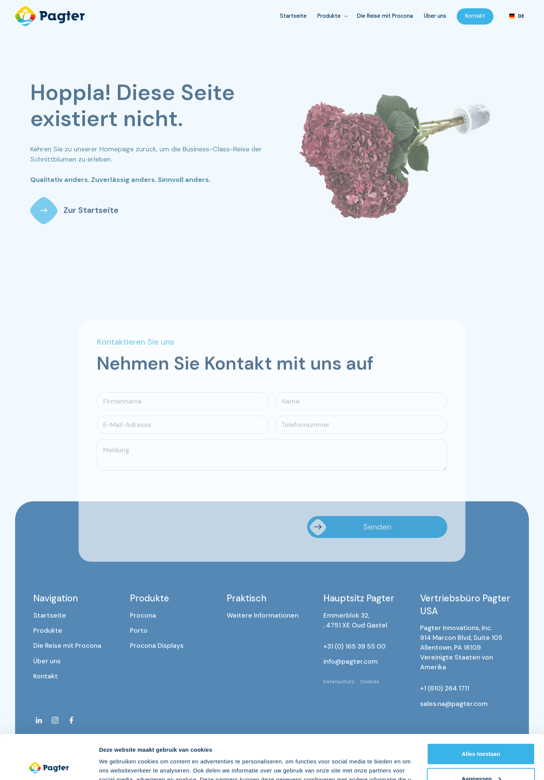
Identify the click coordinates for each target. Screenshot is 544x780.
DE (516, 16)
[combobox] (516, 16)
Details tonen (117, 765)
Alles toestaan (481, 709)
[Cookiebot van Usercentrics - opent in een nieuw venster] (49, 765)
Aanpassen (481, 734)
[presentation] (154, 493)
